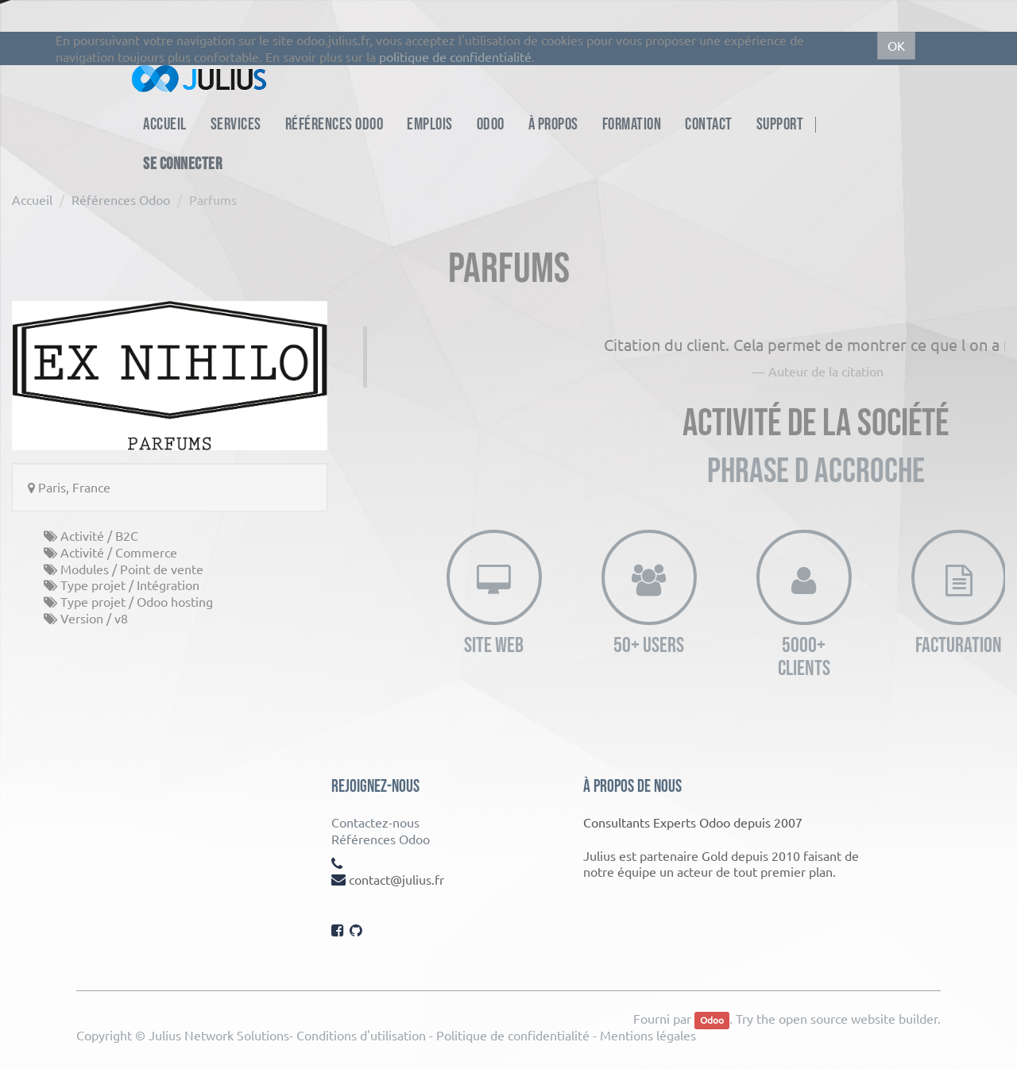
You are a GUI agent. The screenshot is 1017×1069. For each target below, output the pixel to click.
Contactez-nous (375, 822)
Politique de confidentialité (513, 1035)
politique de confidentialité (455, 56)
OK (896, 45)
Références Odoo (121, 199)
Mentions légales (648, 1035)
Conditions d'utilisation (361, 1035)
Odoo (712, 1019)
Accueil (32, 199)
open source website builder (858, 1018)
